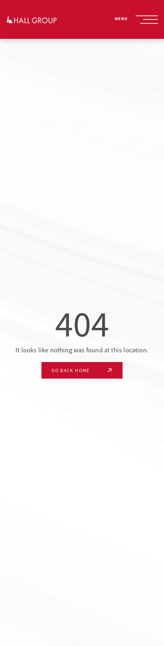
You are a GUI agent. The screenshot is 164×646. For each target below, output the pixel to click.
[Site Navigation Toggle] (147, 19)
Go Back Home (70, 370)
